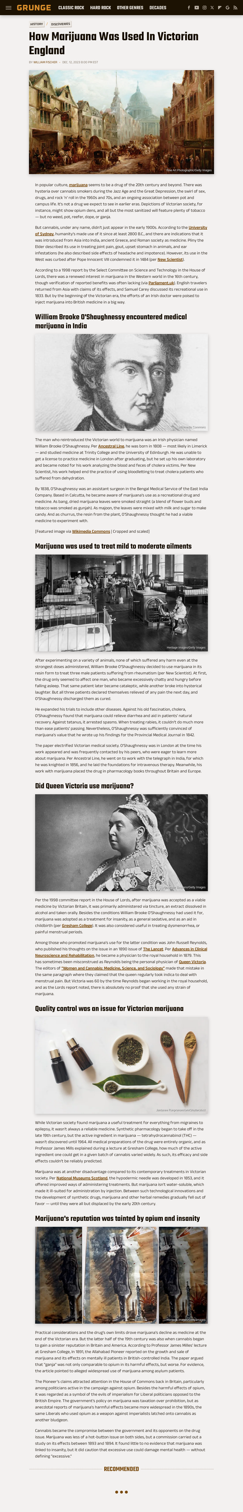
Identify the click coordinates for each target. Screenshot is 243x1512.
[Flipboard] (220, 7)
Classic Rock (71, 8)
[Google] (227, 7)
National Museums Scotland (81, 1178)
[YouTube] (197, 7)
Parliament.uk (161, 282)
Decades (158, 8)
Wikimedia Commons (192, 427)
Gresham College (77, 925)
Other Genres (130, 8)
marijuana (78, 184)
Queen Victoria (192, 961)
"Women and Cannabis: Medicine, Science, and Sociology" (113, 968)
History (36, 24)
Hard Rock (100, 8)
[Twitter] (212, 7)
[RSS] (235, 7)
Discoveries (60, 24)
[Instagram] (204, 7)
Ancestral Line (111, 446)
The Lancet (153, 949)
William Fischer (45, 62)
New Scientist (170, 259)
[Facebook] (189, 7)
